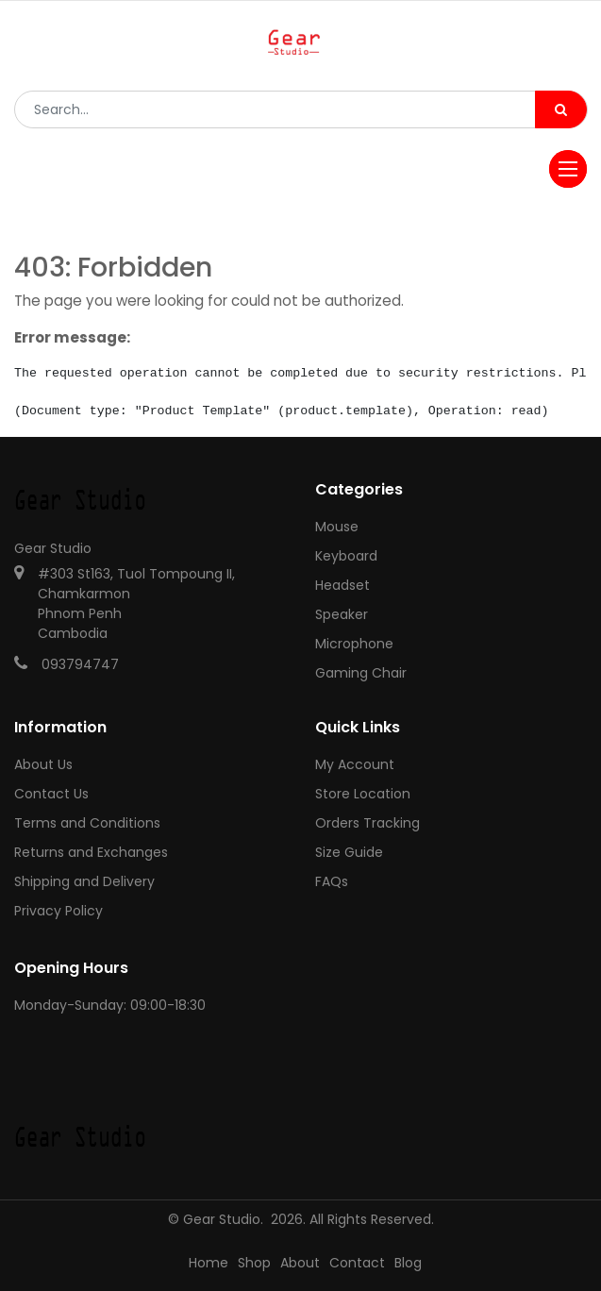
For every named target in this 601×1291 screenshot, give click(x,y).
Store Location (362, 793)
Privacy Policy (58, 910)
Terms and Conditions (87, 822)
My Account (354, 764)
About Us (43, 764)
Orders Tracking (367, 822)
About (300, 1262)
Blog (408, 1262)
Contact (357, 1262)
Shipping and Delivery (84, 881)
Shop (254, 1262)
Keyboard (346, 555)
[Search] (561, 109)
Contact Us (51, 793)
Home (208, 1262)
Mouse (337, 526)
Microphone (354, 643)
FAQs (331, 881)
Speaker (341, 614)
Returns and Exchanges (91, 852)
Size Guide (349, 852)
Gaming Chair (361, 672)
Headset (342, 585)
